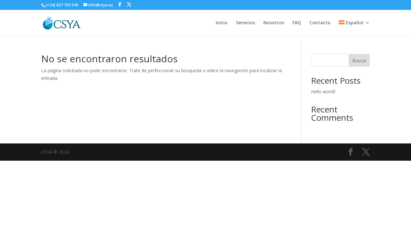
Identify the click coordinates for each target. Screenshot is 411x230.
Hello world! (323, 91)
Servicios (245, 23)
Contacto (319, 23)
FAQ (296, 23)
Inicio (222, 23)
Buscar (359, 60)
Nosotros (273, 23)
